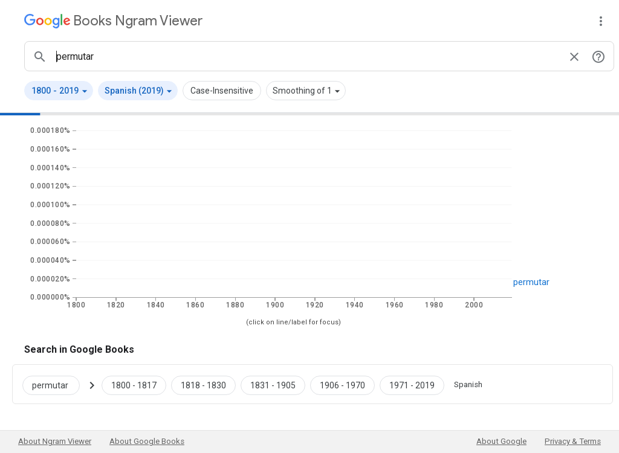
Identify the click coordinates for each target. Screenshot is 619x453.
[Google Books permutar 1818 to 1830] (203, 384)
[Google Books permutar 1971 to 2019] (412, 384)
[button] (58, 90)
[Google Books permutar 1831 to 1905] (273, 384)
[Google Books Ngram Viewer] (113, 20)
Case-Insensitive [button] (221, 90)
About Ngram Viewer (54, 441)
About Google (501, 441)
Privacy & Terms (573, 441)
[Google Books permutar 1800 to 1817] (134, 384)
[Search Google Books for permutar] (56, 384)
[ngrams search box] (307, 56)
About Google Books (146, 441)
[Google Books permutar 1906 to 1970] (342, 384)
